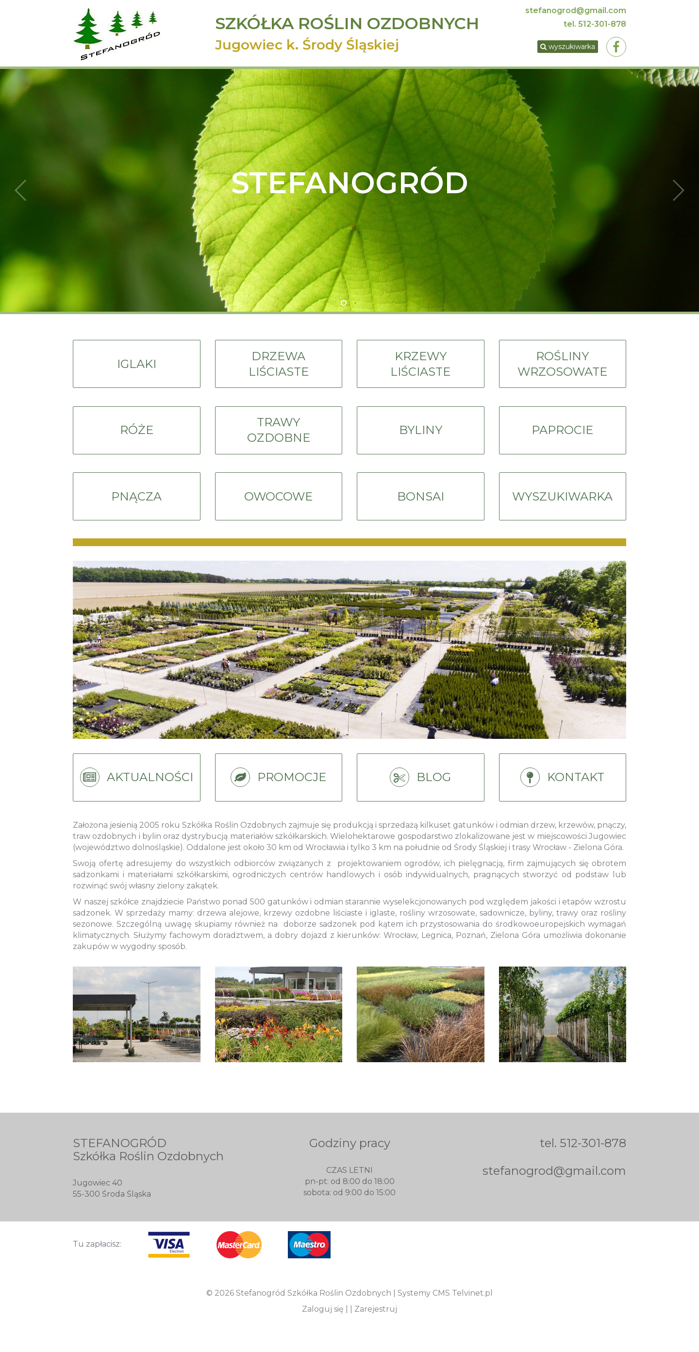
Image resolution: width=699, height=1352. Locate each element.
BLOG (420, 787)
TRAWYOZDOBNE (278, 435)
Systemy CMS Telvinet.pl (445, 1301)
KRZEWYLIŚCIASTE (420, 368)
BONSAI (420, 504)
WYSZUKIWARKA (562, 504)
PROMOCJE (278, 787)
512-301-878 (602, 24)
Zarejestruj (375, 1317)
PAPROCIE (562, 436)
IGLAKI (136, 368)
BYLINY (421, 436)
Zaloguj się (323, 1317)
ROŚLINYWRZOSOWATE (562, 368)
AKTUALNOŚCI (136, 787)
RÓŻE (136, 436)
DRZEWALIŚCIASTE (279, 368)
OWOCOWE (278, 504)
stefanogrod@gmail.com (575, 10)
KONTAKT (562, 787)
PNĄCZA (136, 504)
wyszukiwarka (564, 47)
